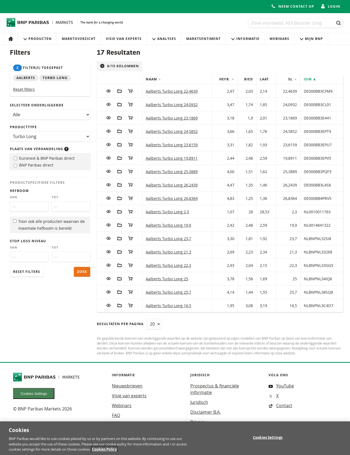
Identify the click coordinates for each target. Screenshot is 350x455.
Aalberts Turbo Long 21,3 (168, 252)
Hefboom (19, 190)
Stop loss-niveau (28, 241)
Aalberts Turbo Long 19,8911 (172, 158)
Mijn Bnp (311, 38)
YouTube (281, 386)
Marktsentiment (203, 38)
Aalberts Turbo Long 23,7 (168, 238)
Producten (37, 38)
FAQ (116, 415)
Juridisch (199, 402)
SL (291, 79)
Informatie (245, 38)
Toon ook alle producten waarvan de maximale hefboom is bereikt (49, 225)
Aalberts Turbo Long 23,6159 (172, 144)
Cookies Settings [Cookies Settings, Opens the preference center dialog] (267, 440)
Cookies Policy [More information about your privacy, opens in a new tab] (104, 452)
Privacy (197, 422)
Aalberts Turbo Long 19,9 (168, 225)
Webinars (279, 38)
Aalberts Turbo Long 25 (167, 278)
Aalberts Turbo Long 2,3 (167, 211)
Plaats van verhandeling (39, 149)
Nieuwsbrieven (127, 386)
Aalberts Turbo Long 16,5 (168, 305)
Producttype (23, 127)
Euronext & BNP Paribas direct (44, 158)
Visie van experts (124, 38)
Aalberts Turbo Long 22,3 (168, 265)
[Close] (341, 440)
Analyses (164, 38)
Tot (55, 197)
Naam (152, 79)
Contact (280, 405)
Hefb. (225, 79)
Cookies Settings (34, 394)
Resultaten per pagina (120, 324)
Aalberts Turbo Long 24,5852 (172, 131)
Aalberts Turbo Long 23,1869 (172, 118)
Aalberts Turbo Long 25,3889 (172, 171)
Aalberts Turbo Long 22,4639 (172, 91)
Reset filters (24, 89)
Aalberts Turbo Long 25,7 (168, 292)
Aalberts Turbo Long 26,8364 (172, 198)
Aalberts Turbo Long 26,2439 (172, 185)
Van (13, 197)
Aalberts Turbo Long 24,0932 (172, 104)
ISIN (308, 79)
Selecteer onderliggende (37, 105)
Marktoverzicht (79, 38)
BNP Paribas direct (33, 165)
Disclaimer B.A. (205, 412)
